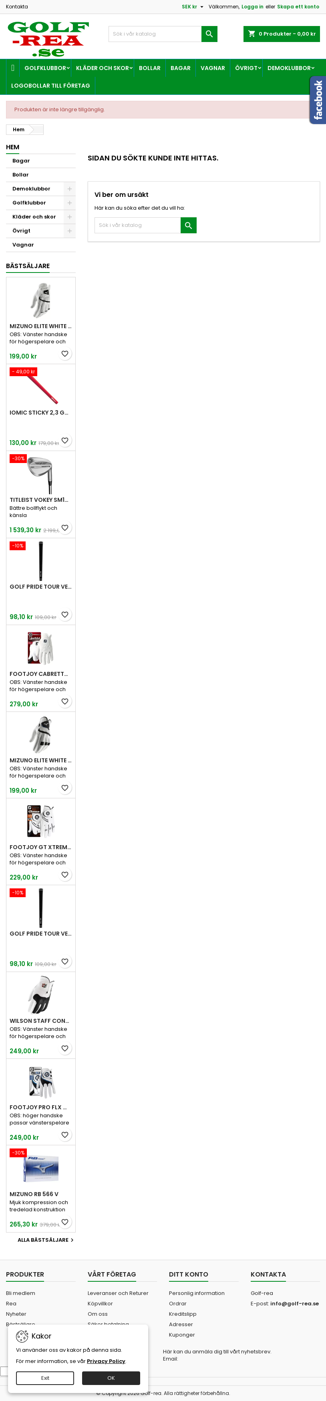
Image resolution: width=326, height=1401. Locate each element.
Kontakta (17, 6)
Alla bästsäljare (47, 1240)
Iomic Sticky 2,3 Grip (41, 412)
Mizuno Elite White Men (41, 326)
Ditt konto (188, 1274)
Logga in (252, 6)
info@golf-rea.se (294, 1303)
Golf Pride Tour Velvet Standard (41, 586)
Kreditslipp (183, 1314)
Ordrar (178, 1303)
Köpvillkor (100, 1303)
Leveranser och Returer (118, 1293)
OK (111, 1378)
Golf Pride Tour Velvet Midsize (41, 933)
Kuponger (182, 1335)
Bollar (150, 68)
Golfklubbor (45, 68)
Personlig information (197, 1293)
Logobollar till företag (50, 86)
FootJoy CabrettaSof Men (41, 674)
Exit (45, 1378)
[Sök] (163, 34)
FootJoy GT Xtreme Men (41, 847)
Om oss (98, 1314)
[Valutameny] (193, 7)
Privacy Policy (106, 1361)
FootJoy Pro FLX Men (41, 1107)
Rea (11, 1303)
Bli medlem (20, 1293)
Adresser (181, 1324)
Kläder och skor (102, 68)
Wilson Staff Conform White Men (41, 1021)
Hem (12, 147)
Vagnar (213, 68)
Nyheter (16, 1314)
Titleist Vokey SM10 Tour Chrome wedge (41, 500)
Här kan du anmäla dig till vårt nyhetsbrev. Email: (217, 1355)
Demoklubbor (289, 68)
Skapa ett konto (298, 6)
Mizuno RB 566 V (34, 1194)
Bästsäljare (28, 266)
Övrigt (246, 68)
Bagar (181, 68)
